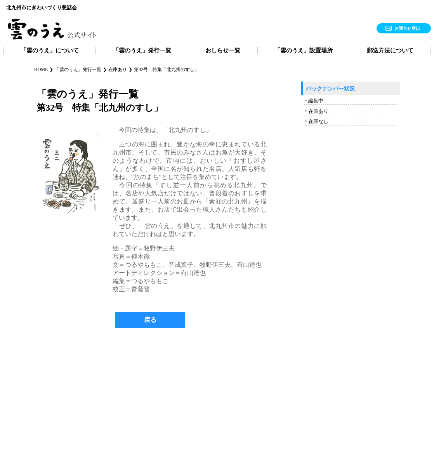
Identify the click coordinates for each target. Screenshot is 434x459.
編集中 (315, 101)
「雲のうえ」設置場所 (303, 50)
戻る (150, 319)
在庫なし (318, 121)
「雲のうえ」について (50, 50)
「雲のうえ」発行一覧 (142, 50)
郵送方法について (390, 50)
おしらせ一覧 (222, 50)
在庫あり (318, 111)
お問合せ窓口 (407, 28)
